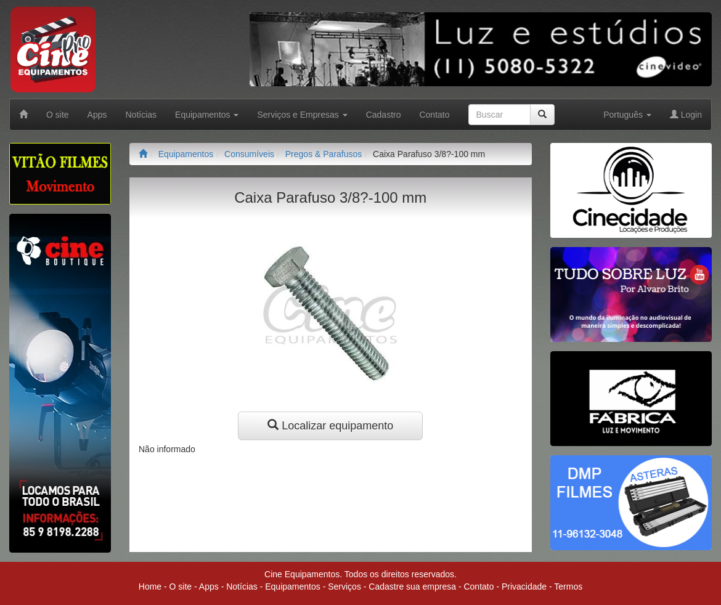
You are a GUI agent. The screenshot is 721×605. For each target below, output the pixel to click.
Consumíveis (249, 154)
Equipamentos (186, 154)
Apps (97, 115)
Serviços (344, 586)
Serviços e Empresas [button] (302, 115)
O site (57, 115)
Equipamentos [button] (206, 115)
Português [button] (627, 115)
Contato (434, 115)
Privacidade (524, 586)
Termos (568, 586)
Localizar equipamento (330, 425)
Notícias (141, 115)
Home (150, 586)
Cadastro (383, 115)
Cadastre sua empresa (412, 586)
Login (686, 115)
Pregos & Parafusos (323, 154)
